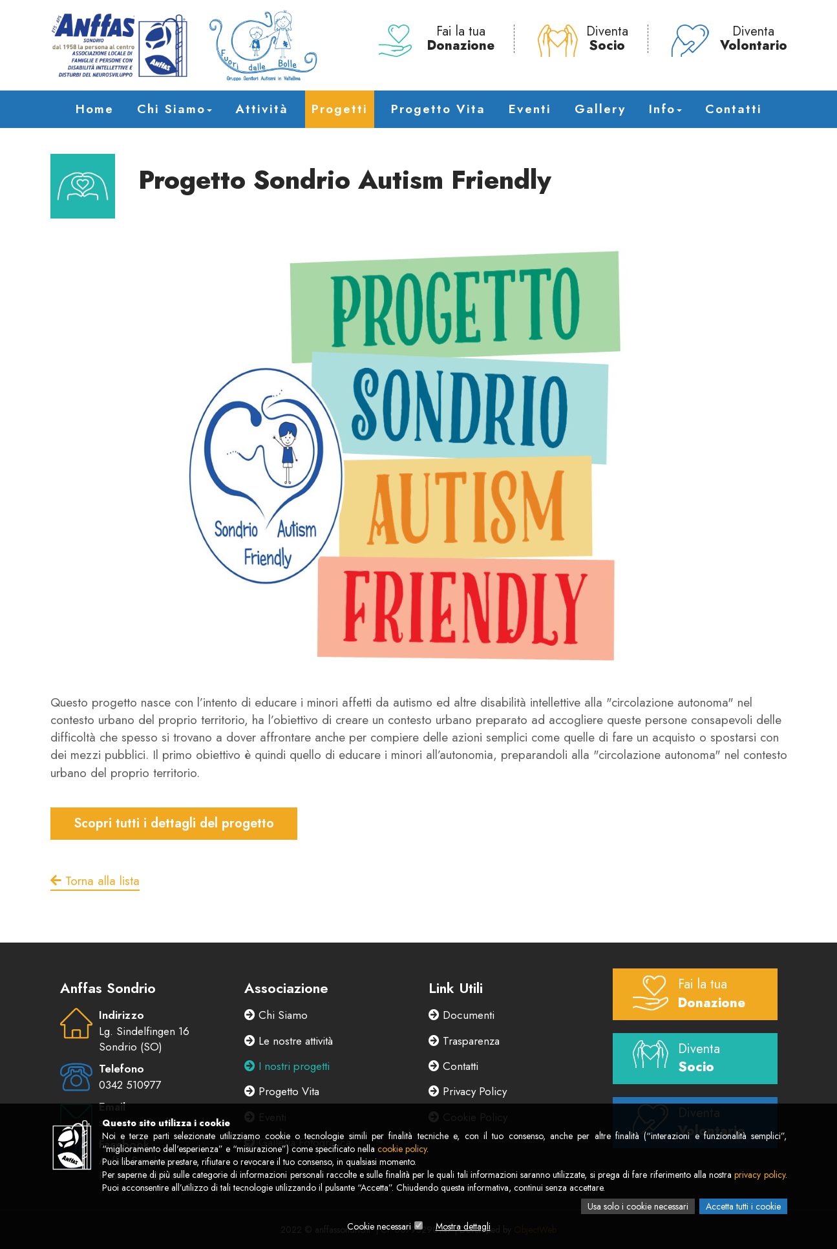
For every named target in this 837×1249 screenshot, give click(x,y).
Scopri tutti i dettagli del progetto (174, 823)
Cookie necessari (379, 1226)
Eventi (530, 109)
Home (95, 109)
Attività (261, 109)
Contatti (733, 109)
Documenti (461, 1015)
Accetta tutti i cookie (743, 1206)
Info (665, 109)
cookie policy (402, 1148)
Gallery (600, 109)
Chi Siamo (174, 109)
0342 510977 (130, 1085)
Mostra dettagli (463, 1226)
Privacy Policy (468, 1091)
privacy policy (759, 1174)
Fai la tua (436, 39)
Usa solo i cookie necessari (638, 1206)
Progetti (340, 109)
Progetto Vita (438, 109)
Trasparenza (464, 1041)
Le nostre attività (288, 1041)
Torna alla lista (95, 881)
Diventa (583, 39)
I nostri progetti (287, 1066)
